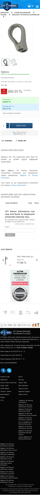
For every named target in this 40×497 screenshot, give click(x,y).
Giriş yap (21, 382)
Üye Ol (21, 379)
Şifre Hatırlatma (23, 388)
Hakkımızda (3, 382)
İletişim (2, 399)
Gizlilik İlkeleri (4, 391)
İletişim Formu (23, 397)
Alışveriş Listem (23, 391)
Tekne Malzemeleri (22, 12)
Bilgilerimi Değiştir (24, 394)
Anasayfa (4, 12)
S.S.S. (2, 402)
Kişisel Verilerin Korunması (8, 385)
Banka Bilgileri (4, 397)
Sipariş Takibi (4, 388)
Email (7, 229)
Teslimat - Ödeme (5, 394)
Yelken (3, 15)
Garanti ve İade (5, 379)
